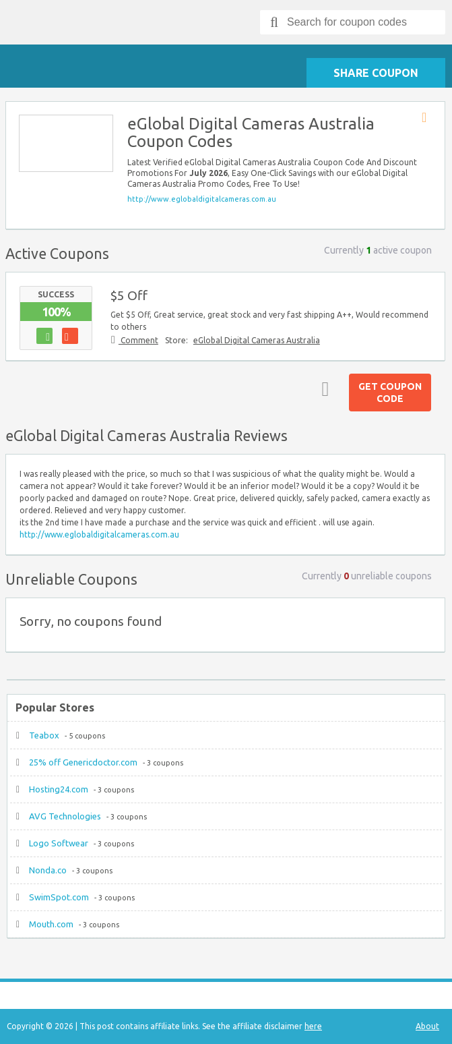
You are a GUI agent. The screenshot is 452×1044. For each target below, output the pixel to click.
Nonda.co (48, 870)
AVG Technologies (65, 816)
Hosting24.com (58, 789)
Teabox (44, 735)
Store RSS (428, 118)
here (313, 1026)
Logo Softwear (58, 843)
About (427, 1026)
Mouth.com (51, 924)
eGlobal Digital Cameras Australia (256, 340)
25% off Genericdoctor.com (83, 762)
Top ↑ (322, 388)
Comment (138, 340)
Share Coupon (375, 73)
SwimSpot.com (59, 897)
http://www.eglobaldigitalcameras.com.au (201, 199)
